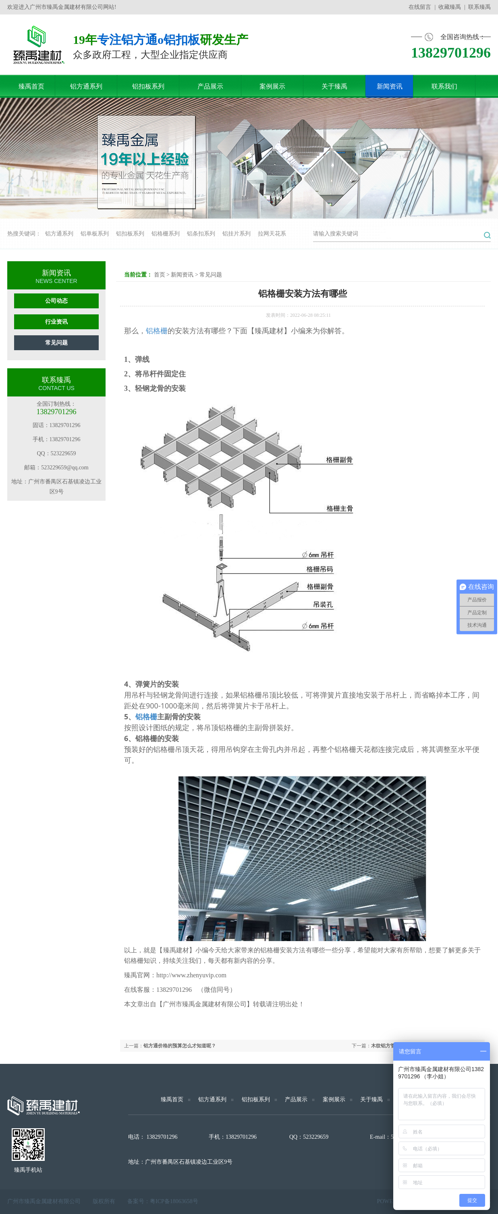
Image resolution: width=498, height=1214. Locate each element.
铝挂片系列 (236, 234)
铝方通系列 (59, 234)
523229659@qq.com (65, 468)
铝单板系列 (95, 234)
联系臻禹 (479, 7)
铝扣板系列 (130, 234)
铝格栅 (157, 331)
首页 (159, 275)
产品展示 (296, 1099)
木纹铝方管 (383, 1046)
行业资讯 (56, 322)
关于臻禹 (371, 1099)
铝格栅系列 (165, 234)
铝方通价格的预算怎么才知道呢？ (179, 1046)
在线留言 (420, 7)
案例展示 (334, 1099)
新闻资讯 (182, 275)
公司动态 (56, 301)
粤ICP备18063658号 (174, 1201)
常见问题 (56, 343)
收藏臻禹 (449, 7)
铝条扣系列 (201, 234)
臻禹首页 (172, 1099)
